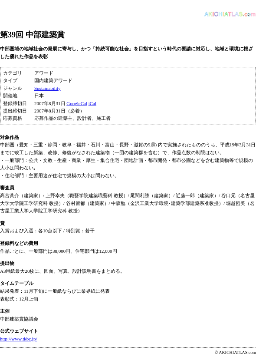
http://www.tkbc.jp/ (18, 338)
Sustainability (47, 88)
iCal (92, 103)
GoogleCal (76, 103)
